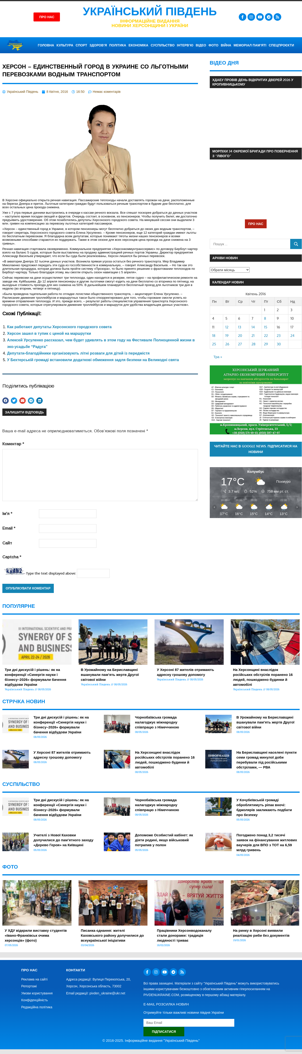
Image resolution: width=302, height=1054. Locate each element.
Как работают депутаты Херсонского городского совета (59, 327)
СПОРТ (81, 45)
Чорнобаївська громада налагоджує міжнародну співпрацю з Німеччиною (157, 722)
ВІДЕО (201, 45)
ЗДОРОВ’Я (98, 45)
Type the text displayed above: (51, 573)
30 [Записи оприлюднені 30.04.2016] (279, 344)
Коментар (13, 444)
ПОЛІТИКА (117, 45)
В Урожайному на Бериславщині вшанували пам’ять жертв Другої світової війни (110, 675)
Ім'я (7, 513)
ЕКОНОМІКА (138, 45)
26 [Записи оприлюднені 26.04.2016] (227, 344)
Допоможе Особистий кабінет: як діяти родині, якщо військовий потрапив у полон (164, 840)
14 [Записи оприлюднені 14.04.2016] (253, 327)
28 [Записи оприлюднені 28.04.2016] (254, 344)
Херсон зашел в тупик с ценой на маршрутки (49, 333)
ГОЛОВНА (46, 45)
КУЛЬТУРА (64, 45)
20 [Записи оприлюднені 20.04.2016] (240, 335)
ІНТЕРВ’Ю (185, 45)
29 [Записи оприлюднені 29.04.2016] (266, 344)
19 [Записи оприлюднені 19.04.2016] (227, 335)
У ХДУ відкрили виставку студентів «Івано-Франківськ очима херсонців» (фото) (36, 935)
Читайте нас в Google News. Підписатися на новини (255, 449)
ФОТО (213, 45)
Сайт (7, 543)
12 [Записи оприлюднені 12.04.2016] (226, 327)
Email (8, 528)
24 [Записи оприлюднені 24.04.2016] (292, 335)
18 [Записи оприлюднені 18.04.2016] (213, 335)
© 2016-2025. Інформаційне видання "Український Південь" (151, 1040)
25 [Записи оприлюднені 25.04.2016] (214, 344)
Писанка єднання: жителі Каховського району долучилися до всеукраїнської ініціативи (112, 935)
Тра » (218, 357)
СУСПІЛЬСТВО (163, 45)
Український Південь (150, 11)
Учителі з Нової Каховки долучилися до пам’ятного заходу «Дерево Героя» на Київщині (63, 840)
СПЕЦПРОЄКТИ (281, 45)
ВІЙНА (226, 45)
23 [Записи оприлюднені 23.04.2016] (279, 335)
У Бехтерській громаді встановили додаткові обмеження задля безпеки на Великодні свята (93, 360)
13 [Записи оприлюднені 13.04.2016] (239, 327)
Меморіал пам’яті (250, 45)
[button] (5, 400)
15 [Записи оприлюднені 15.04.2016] (265, 327)
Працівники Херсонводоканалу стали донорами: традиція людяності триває (184, 935)
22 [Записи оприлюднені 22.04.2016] (266, 335)
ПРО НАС (255, 224)
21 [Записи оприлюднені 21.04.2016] (253, 335)
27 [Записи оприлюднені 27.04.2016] (240, 344)
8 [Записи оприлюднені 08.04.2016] (265, 318)
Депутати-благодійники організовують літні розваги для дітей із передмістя (78, 353)
